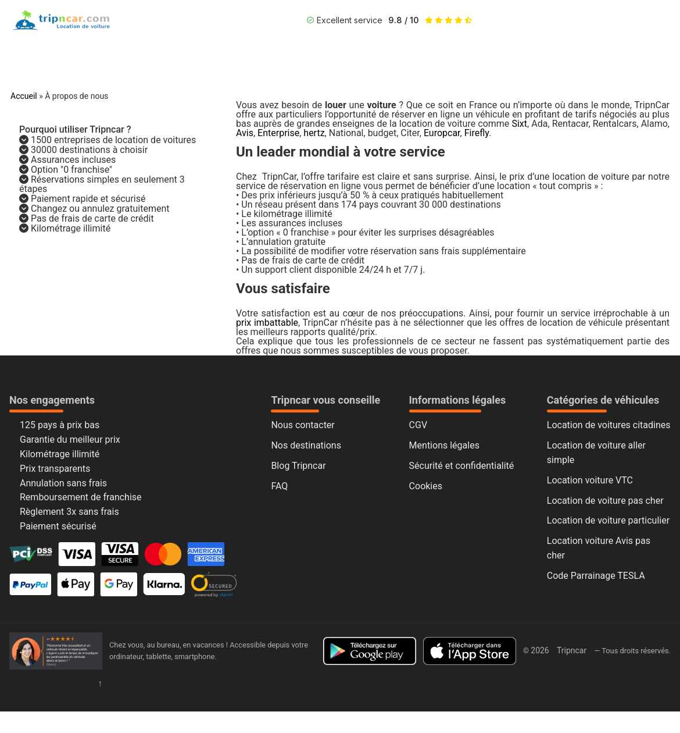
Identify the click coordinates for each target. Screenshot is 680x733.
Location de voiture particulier (608, 520)
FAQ (279, 486)
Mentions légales (444, 445)
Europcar (442, 132)
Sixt (519, 123)
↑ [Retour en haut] (100, 683)
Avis (244, 132)
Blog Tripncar (298, 465)
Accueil (23, 96)
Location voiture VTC (590, 480)
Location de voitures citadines (609, 424)
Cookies (425, 486)
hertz (313, 132)
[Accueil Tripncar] (55, 651)
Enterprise (278, 132)
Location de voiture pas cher (605, 500)
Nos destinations (306, 445)
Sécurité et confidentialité (461, 465)
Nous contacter (302, 424)
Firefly (476, 132)
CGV (418, 424)
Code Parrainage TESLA (596, 575)
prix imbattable (267, 322)
